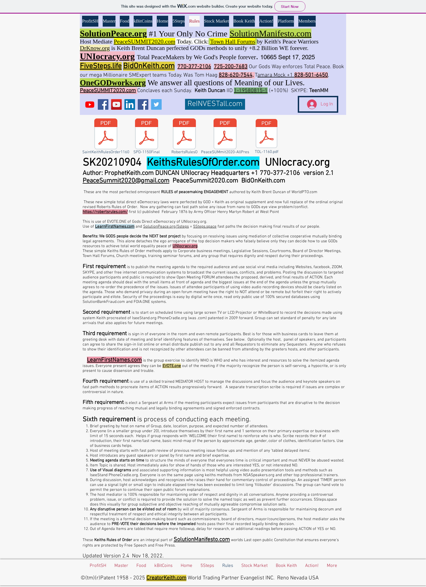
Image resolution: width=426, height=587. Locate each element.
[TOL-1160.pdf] (266, 137)
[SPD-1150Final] (146, 137)
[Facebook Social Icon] (103, 104)
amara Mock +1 (276, 75)
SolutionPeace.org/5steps (166, 226)
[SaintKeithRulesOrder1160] (106, 137)
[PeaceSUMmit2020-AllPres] (225, 137)
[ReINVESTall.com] (215, 104)
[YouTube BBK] (116, 104)
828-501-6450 (311, 75)
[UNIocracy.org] (89, 104)
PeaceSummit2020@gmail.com (126, 181)
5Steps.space (205, 226)
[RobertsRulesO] (184, 137)
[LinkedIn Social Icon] (129, 104)
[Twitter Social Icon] (156, 104)
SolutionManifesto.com (202, 539)
